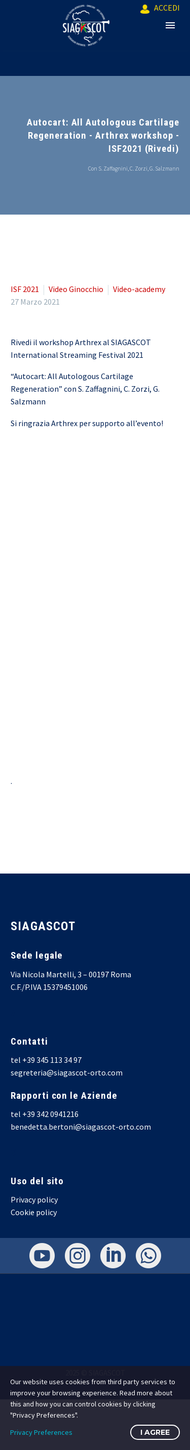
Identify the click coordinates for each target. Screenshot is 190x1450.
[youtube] (42, 1255)
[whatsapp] (148, 1255)
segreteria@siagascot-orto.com (67, 1072)
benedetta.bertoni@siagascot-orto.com (81, 1127)
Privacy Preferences (41, 1432)
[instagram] (77, 1255)
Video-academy (139, 289)
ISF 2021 (25, 289)
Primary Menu (170, 25)
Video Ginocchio (76, 289)
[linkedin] (113, 1255)
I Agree (155, 1432)
